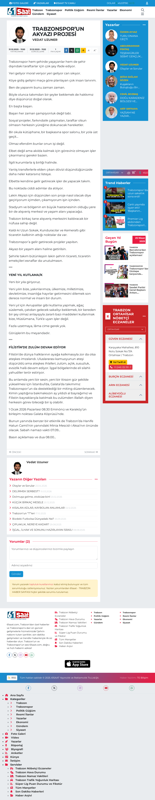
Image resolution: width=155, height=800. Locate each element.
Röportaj (14, 745)
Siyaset (51, 13)
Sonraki (91, 452)
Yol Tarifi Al (118, 362)
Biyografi (14, 749)
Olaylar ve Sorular (22, 485)
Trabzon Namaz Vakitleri (71, 622)
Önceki (15, 452)
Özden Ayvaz (128, 32)
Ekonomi (126, 10)
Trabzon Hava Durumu (70, 619)
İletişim (12, 760)
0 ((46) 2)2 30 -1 (120, 367)
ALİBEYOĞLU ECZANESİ (117, 395)
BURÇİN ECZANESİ (121, 376)
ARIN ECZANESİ (119, 385)
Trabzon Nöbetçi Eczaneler (30, 768)
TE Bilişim (142, 677)
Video (12, 737)
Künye (12, 756)
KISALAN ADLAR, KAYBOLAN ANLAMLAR (37, 507)
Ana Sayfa (14, 695)
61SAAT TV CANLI (64, 3)
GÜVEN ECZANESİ (120, 338)
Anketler (14, 753)
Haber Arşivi (64, 646)
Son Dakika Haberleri (69, 642)
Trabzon (37, 10)
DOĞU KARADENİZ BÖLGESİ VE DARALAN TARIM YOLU (132, 99)
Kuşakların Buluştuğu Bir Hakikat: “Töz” (129, 86)
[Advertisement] (128, 144)
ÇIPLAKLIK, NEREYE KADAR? (29, 524)
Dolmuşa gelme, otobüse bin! (30, 496)
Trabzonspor (54, 10)
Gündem (38, 13)
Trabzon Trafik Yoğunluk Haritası (34, 780)
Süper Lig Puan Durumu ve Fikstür (36, 783)
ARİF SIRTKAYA (129, 108)
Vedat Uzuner (45, 40)
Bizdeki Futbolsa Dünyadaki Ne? (32, 518)
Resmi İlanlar (95, 10)
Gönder (16, 573)
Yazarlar (112, 10)
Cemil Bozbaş (129, 94)
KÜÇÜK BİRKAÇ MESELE (26, 502)
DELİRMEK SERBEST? (25, 491)
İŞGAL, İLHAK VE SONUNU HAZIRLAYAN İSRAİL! (41, 529)
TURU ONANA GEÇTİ (129, 37)
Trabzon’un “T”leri (22, 513)
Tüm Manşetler (65, 639)
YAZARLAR (41, 3)
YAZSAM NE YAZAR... (127, 114)
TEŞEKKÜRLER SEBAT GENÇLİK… (131, 55)
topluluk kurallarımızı (41, 584)
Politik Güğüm (74, 10)
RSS (12, 677)
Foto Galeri (15, 733)
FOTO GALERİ (18, 3)
